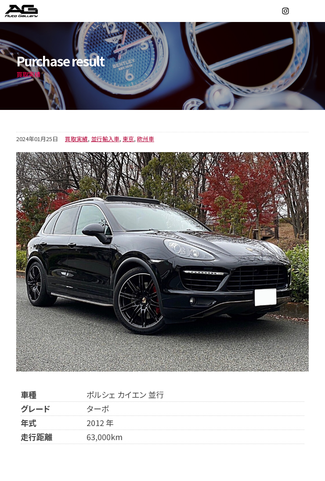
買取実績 (76, 139)
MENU (314, 11)
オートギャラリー (30, 11)
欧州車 (145, 139)
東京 (128, 139)
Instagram (285, 11)
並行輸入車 (105, 139)
